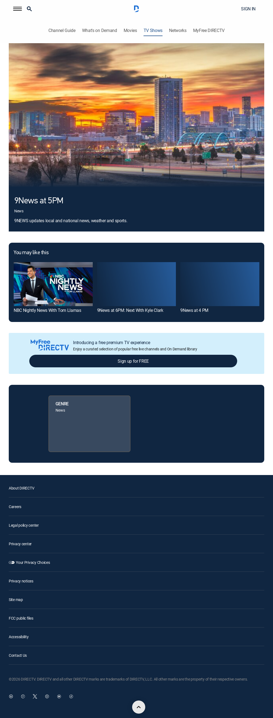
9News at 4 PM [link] (194, 310)
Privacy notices (21, 581)
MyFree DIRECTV (209, 30)
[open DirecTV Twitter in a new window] (35, 696)
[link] (53, 284)
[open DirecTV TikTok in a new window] (71, 696)
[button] (17, 8)
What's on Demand (99, 30)
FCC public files (21, 618)
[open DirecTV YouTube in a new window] (59, 696)
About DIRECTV (21, 488)
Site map (16, 599)
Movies (130, 30)
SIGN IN (248, 9)
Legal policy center (24, 525)
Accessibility (18, 636)
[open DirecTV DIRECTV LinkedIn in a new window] (11, 696)
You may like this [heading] (31, 253)
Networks (177, 30)
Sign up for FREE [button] (133, 361)
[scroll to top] (138, 707)
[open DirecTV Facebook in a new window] (23, 696)
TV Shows (153, 30)
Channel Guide (61, 30)
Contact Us (18, 655)
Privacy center (20, 543)
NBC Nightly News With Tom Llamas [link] (47, 310)
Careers (15, 506)
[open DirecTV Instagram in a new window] (47, 696)
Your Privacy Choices (33, 562)
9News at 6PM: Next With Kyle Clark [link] (130, 310)
